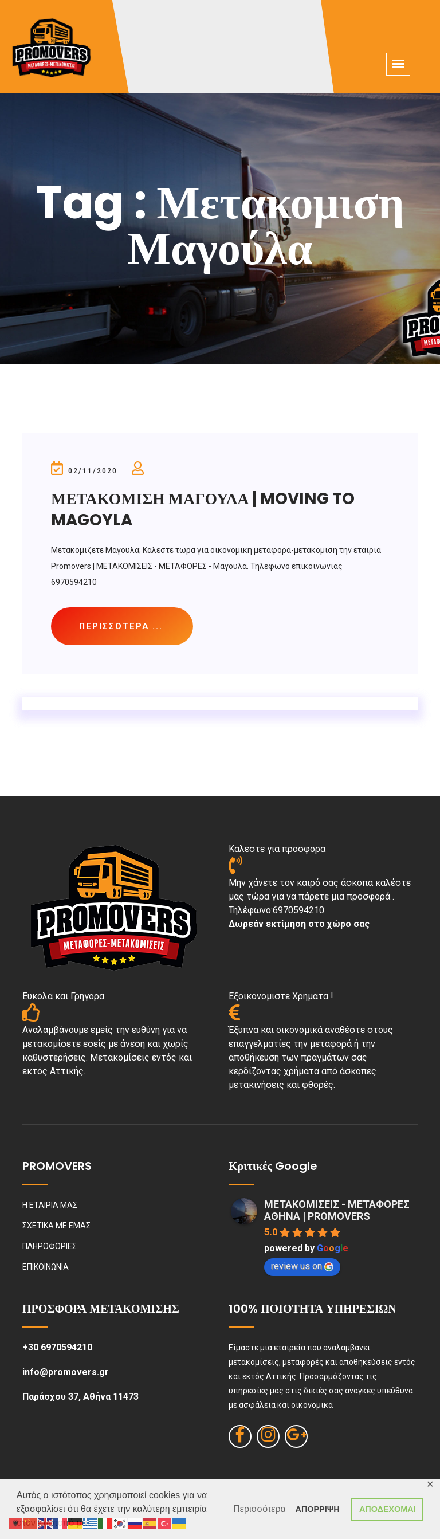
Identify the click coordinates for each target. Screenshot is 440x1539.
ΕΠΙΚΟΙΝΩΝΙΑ (45, 1267)
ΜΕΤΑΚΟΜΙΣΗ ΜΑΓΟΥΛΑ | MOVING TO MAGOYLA (204, 509)
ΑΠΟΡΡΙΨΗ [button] (318, 1509)
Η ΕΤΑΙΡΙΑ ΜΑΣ (49, 1205)
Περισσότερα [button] (259, 1509)
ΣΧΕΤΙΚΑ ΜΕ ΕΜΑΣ (56, 1226)
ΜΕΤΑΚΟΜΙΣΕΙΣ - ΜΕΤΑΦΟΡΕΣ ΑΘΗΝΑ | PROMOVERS (337, 1211)
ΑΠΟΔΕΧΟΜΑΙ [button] (387, 1509)
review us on (302, 1266)
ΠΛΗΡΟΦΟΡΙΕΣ (49, 1246)
